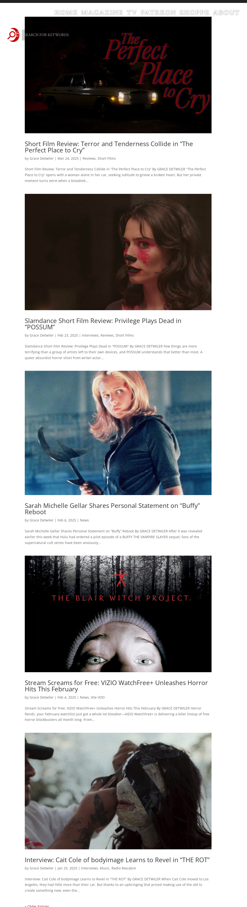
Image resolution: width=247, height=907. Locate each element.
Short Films (107, 158)
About (226, 13)
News (84, 520)
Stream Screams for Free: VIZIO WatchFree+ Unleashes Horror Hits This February (116, 685)
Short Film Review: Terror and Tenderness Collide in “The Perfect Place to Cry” (109, 146)
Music (105, 868)
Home (66, 13)
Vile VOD (98, 697)
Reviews (89, 158)
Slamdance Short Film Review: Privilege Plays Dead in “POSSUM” (103, 323)
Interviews (90, 335)
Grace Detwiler (42, 158)
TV (132, 13)
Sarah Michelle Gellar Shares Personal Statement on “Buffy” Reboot (112, 508)
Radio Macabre (123, 868)
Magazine (102, 13)
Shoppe (194, 13)
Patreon (158, 13)
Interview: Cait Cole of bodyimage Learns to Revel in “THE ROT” (117, 859)
